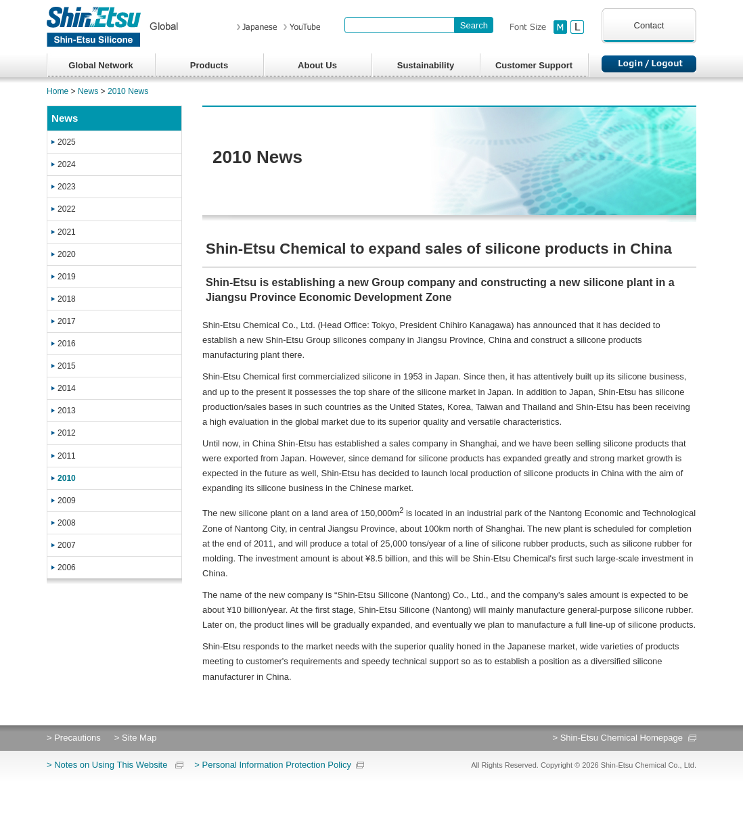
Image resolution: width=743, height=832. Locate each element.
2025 (67, 142)
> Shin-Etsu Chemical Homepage (617, 738)
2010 (67, 478)
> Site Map (135, 738)
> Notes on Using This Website (107, 765)
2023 (67, 186)
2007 (67, 545)
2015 (67, 366)
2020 (67, 254)
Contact (649, 25)
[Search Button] (474, 25)
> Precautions (74, 738)
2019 (67, 276)
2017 (67, 321)
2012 (67, 433)
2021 (67, 232)
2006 (67, 567)
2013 (67, 410)
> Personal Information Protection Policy (272, 765)
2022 (67, 209)
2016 (67, 343)
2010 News (128, 91)
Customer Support (533, 65)
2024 (67, 164)
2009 (67, 500)
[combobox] (399, 25)
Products (209, 65)
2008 (67, 523)
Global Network (100, 65)
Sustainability (426, 65)
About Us (317, 65)
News (88, 91)
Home (57, 91)
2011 (67, 456)
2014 (67, 388)
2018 (67, 299)
